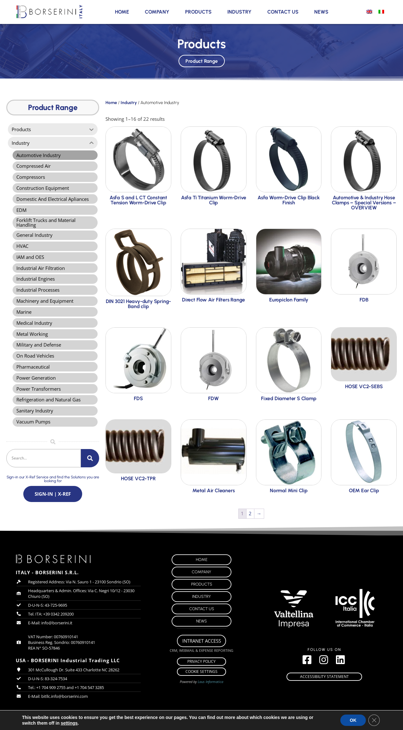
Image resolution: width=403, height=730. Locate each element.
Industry (239, 12)
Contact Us (282, 12)
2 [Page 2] (250, 513)
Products (198, 12)
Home (122, 12)
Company (157, 12)
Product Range (201, 59)
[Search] (90, 468)
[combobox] (43, 468)
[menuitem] (369, 11)
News (321, 12)
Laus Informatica (210, 685)
